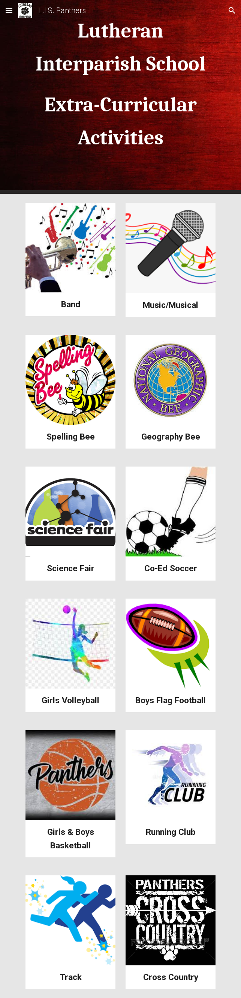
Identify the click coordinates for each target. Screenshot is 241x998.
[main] (120, 97)
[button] (9, 10)
